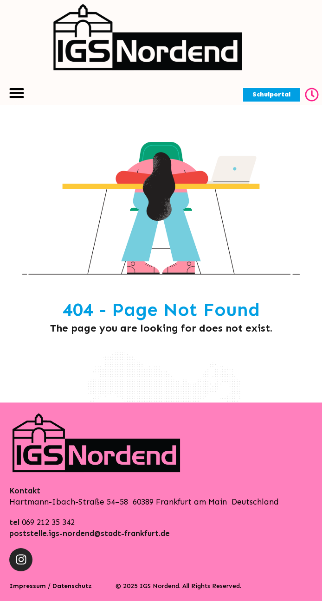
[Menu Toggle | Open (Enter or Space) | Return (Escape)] (17, 93)
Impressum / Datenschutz (50, 586)
